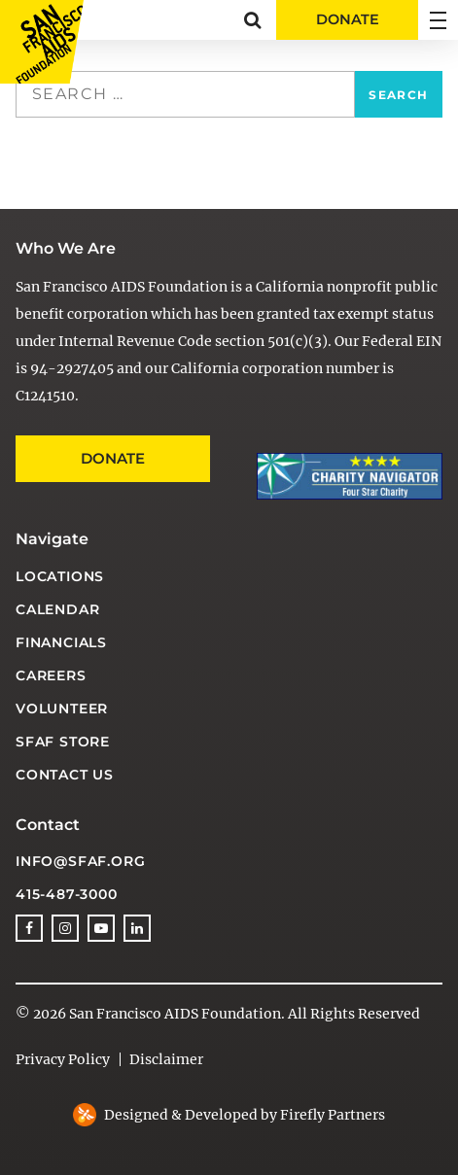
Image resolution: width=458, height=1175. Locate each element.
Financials (61, 642)
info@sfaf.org (80, 861)
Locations (60, 576)
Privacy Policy (63, 1059)
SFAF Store (63, 741)
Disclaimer (166, 1059)
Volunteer (62, 708)
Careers (51, 675)
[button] (252, 20)
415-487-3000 (67, 894)
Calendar (57, 609)
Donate (113, 458)
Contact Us (65, 774)
